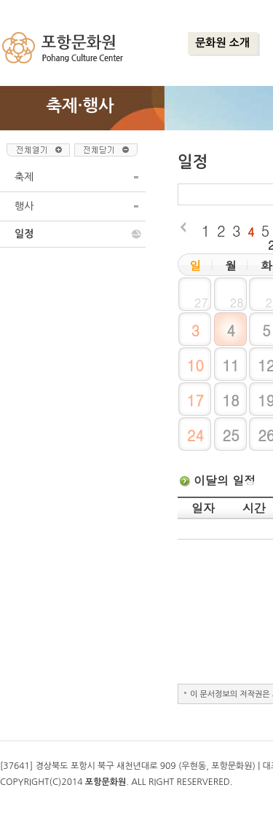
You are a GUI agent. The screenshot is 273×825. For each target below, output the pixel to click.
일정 (24, 234)
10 (195, 365)
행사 (24, 206)
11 (230, 365)
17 (195, 400)
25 (230, 435)
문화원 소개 (222, 42)
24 (195, 435)
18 (230, 400)
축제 (24, 177)
